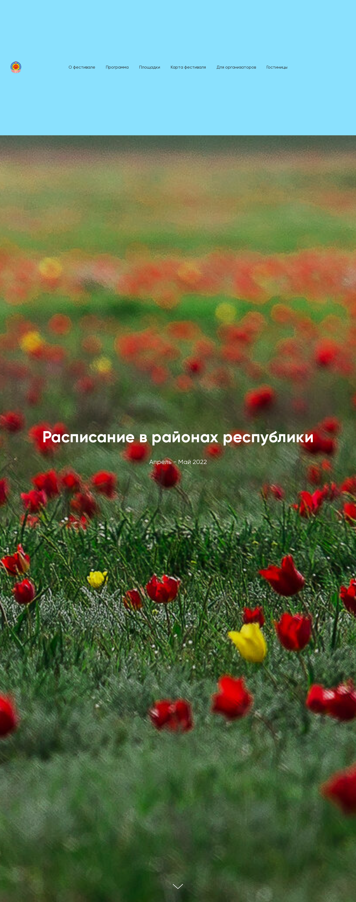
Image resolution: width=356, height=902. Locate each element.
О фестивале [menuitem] (82, 67)
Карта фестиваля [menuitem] (188, 67)
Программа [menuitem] (117, 67)
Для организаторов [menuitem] (236, 67)
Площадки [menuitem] (149, 67)
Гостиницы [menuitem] (277, 67)
